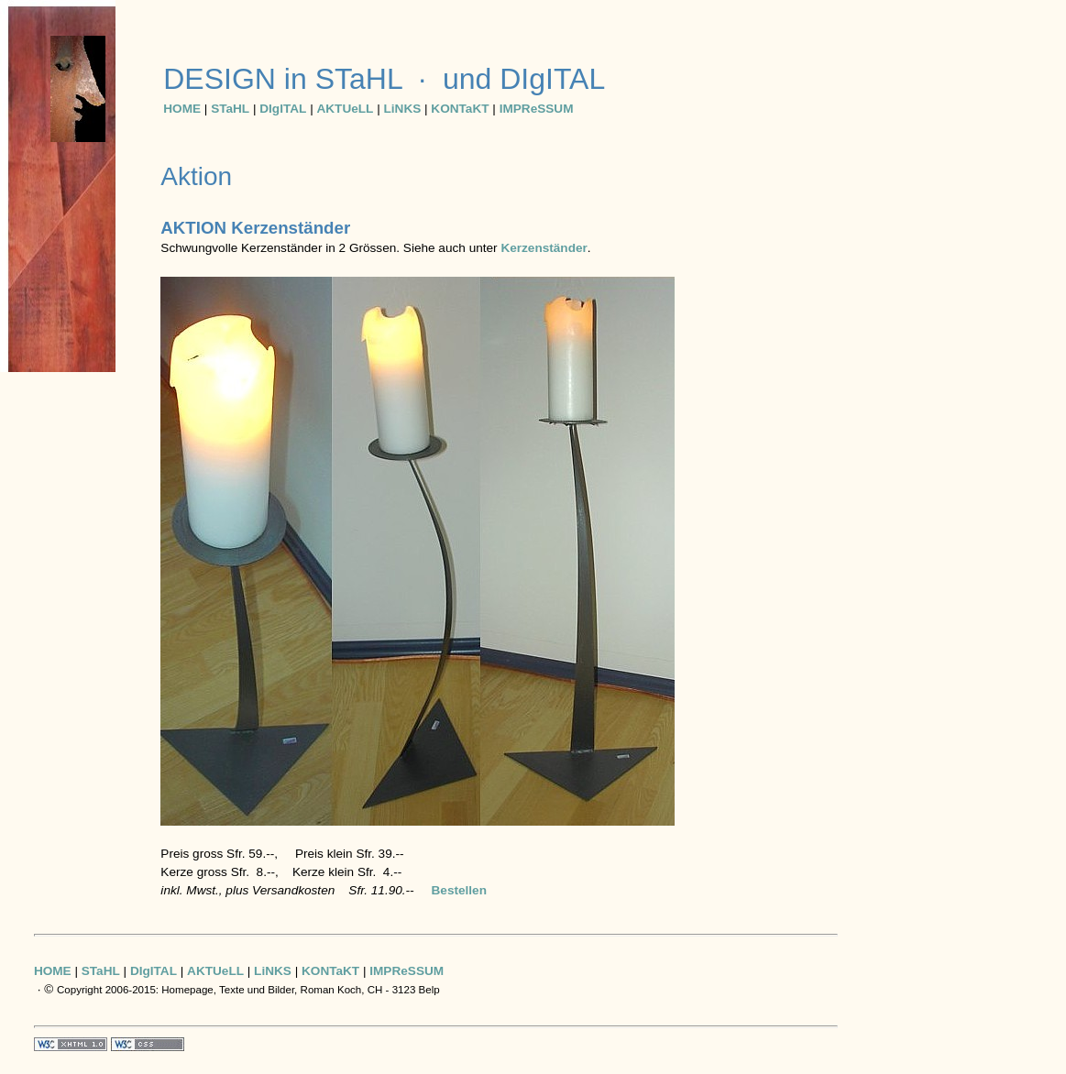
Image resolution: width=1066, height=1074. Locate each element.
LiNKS (402, 108)
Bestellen (459, 890)
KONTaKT (460, 108)
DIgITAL (282, 108)
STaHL (230, 108)
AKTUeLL (344, 108)
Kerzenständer (543, 248)
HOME (182, 108)
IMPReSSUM (537, 108)
